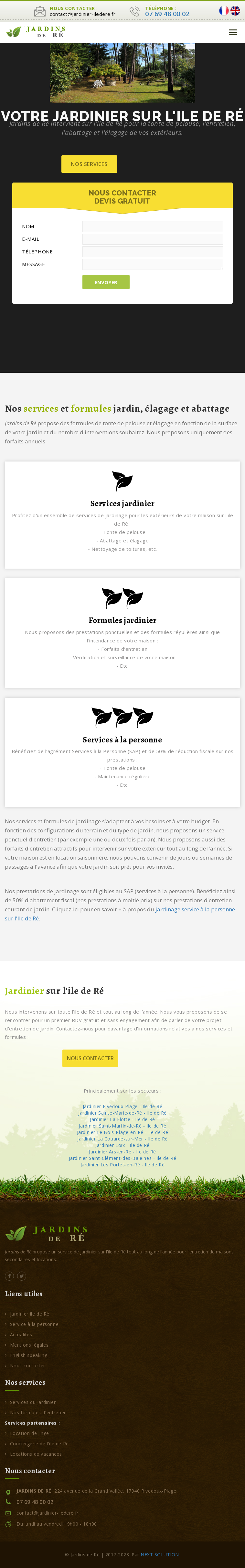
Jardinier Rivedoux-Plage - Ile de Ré (123, 1106)
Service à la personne (32, 1324)
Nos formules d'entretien (36, 1412)
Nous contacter (90, 1058)
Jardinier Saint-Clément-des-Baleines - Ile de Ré (122, 1158)
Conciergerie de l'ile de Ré (37, 1443)
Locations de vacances (33, 1454)
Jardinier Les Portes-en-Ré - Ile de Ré (122, 1165)
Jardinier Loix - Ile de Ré (122, 1145)
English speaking (26, 1355)
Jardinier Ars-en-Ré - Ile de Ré (122, 1152)
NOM (28, 226)
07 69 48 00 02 (167, 13)
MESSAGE (33, 264)
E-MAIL (30, 239)
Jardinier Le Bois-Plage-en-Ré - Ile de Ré (122, 1132)
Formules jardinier (123, 620)
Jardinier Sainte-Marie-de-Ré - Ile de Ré (122, 1113)
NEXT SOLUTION (160, 1554)
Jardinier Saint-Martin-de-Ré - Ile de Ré (122, 1126)
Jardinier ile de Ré (27, 1314)
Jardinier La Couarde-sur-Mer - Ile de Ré (122, 1139)
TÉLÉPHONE (37, 251)
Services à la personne (122, 739)
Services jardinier (123, 503)
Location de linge (27, 1433)
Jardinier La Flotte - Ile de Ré (122, 1119)
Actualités (18, 1334)
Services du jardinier (30, 1402)
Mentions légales (26, 1345)
